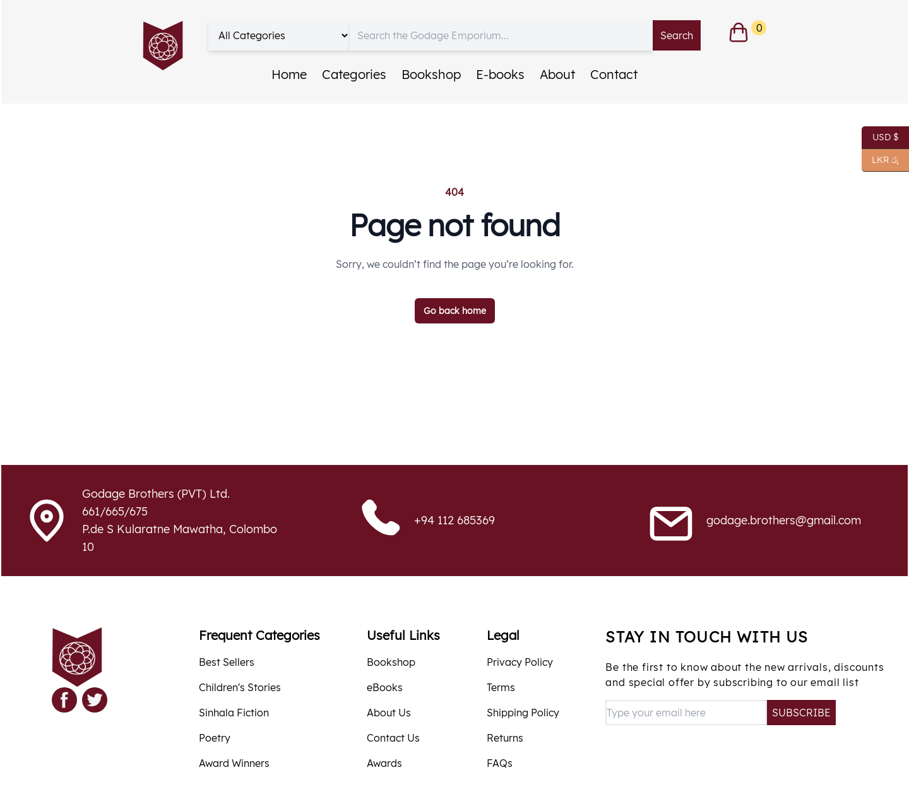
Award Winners (234, 763)
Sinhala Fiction (234, 712)
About (557, 74)
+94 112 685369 (454, 520)
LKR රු (880, 160)
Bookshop (431, 74)
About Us (389, 712)
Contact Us (393, 738)
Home (289, 74)
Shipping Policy (523, 712)
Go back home (455, 310)
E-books (500, 74)
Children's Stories (240, 687)
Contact (614, 74)
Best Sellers (226, 662)
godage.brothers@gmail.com (783, 520)
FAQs (500, 763)
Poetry (214, 738)
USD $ (880, 137)
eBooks (385, 687)
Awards (384, 763)
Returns (505, 738)
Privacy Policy (520, 662)
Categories (354, 74)
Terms (501, 687)
